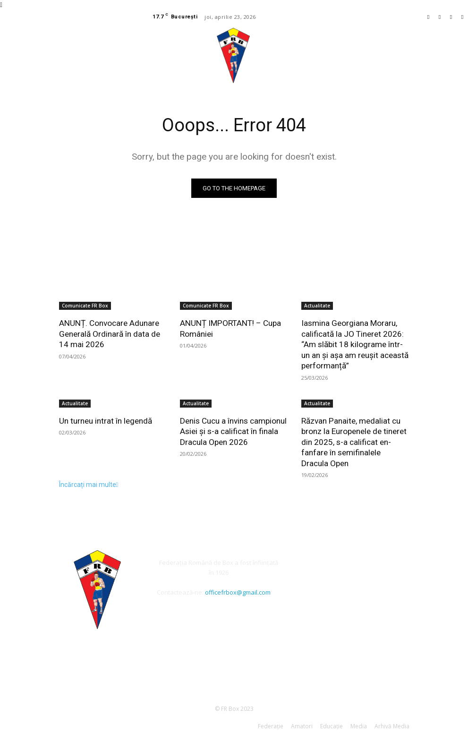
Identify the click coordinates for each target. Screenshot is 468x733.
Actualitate (317, 305)
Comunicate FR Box (85, 305)
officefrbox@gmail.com (238, 590)
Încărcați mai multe (89, 482)
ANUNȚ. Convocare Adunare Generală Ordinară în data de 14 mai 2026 (109, 333)
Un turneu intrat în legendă (105, 420)
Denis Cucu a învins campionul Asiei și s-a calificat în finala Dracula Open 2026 (233, 430)
